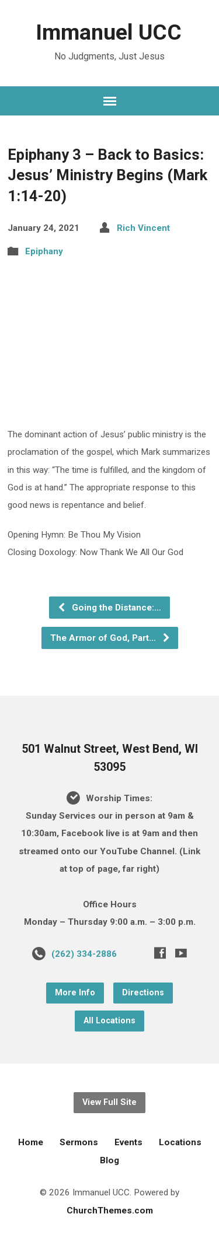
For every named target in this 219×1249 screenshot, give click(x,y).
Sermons (79, 1142)
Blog (109, 1160)
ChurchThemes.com (110, 1210)
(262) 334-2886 (84, 954)
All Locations (109, 1021)
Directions (143, 993)
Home (30, 1142)
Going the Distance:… (109, 607)
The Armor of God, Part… (110, 638)
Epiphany (44, 251)
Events (128, 1142)
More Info (75, 993)
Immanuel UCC (109, 32)
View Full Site (109, 1102)
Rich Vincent (143, 228)
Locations (180, 1142)
